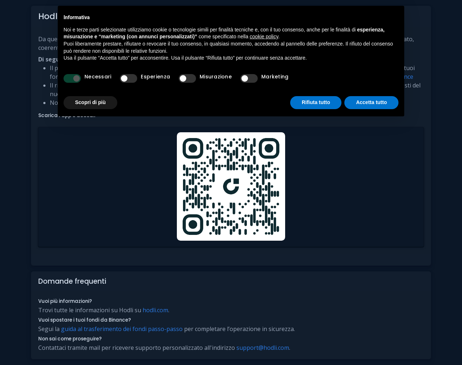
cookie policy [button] (264, 36)
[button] (231, 187)
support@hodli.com (262, 348)
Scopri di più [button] (90, 102)
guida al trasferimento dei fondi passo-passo (122, 329)
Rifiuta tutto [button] (316, 102)
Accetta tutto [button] (371, 102)
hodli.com (155, 310)
